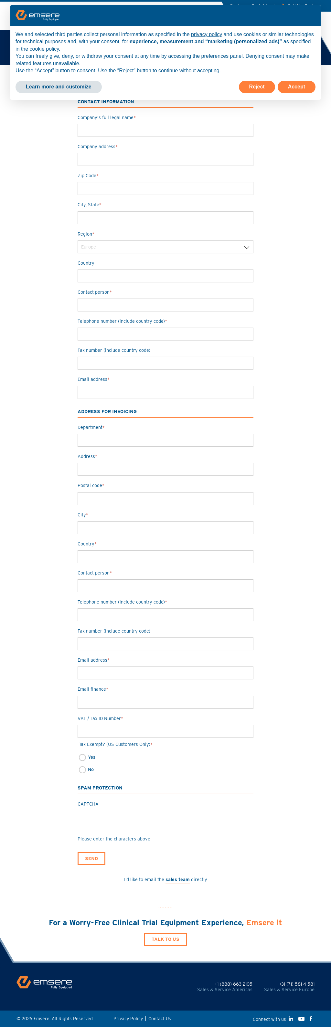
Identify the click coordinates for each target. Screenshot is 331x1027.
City (83, 514)
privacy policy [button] (206, 34)
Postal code (91, 485)
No (91, 769)
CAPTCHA (88, 804)
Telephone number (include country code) (122, 321)
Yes (91, 757)
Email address (94, 379)
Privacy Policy (128, 1018)
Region (86, 234)
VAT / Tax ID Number (100, 718)
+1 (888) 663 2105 (233, 984)
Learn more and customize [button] (58, 86)
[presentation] (127, 823)
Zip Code (88, 175)
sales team (178, 879)
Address (87, 456)
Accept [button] (296, 86)
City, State (89, 204)
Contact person (95, 292)
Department (91, 427)
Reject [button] (257, 86)
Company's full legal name (107, 117)
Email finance (93, 689)
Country (86, 263)
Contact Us (159, 1018)
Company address (98, 146)
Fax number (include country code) (114, 350)
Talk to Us (165, 939)
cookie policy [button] (44, 49)
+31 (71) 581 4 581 (297, 984)
